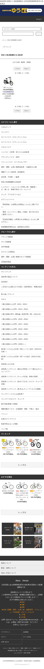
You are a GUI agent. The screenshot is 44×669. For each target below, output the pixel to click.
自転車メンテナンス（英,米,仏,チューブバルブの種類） (21, 389)
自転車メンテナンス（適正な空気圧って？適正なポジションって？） (21, 370)
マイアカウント (5, 632)
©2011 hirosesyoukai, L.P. (22, 664)
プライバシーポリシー (29, 650)
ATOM (28, 653)
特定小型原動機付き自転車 (15, 40)
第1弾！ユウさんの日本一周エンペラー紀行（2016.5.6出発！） (21, 350)
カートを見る (27, 637)
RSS (25, 653)
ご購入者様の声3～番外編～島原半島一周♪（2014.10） (21, 314)
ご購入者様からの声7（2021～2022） (15, 334)
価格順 (23, 62)
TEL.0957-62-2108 (34, 10)
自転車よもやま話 (7, 364)
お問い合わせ (5, 642)
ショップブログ (18, 653)
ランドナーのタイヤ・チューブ (12, 399)
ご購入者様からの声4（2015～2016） (15, 319)
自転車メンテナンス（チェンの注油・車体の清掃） (20, 376)
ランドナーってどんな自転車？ (12, 394)
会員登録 (25, 632)
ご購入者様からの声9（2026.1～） (14, 344)
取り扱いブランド (7, 294)
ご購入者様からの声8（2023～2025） (15, 339)
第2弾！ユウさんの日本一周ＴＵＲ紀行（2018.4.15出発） (21, 358)
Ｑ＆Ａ (3, 299)
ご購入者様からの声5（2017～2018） (15, 324)
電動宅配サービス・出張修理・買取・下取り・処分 (20, 409)
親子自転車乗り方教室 (9, 404)
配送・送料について (26, 648)
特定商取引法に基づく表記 (15, 650)
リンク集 (4, 429)
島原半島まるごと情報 (9, 424)
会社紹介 (4, 282)
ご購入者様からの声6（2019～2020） (15, 329)
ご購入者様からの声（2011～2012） (14, 304)
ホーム (4, 40)
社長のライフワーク (8, 419)
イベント (4, 414)
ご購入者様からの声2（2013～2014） (15, 309)
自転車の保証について (9, 277)
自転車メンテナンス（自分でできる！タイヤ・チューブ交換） (21, 383)
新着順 (29, 62)
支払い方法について (14, 648)
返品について (36, 648)
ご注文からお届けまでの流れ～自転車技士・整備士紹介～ (21, 288)
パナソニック (7, 47)
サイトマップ (6, 272)
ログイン (3, 637)
